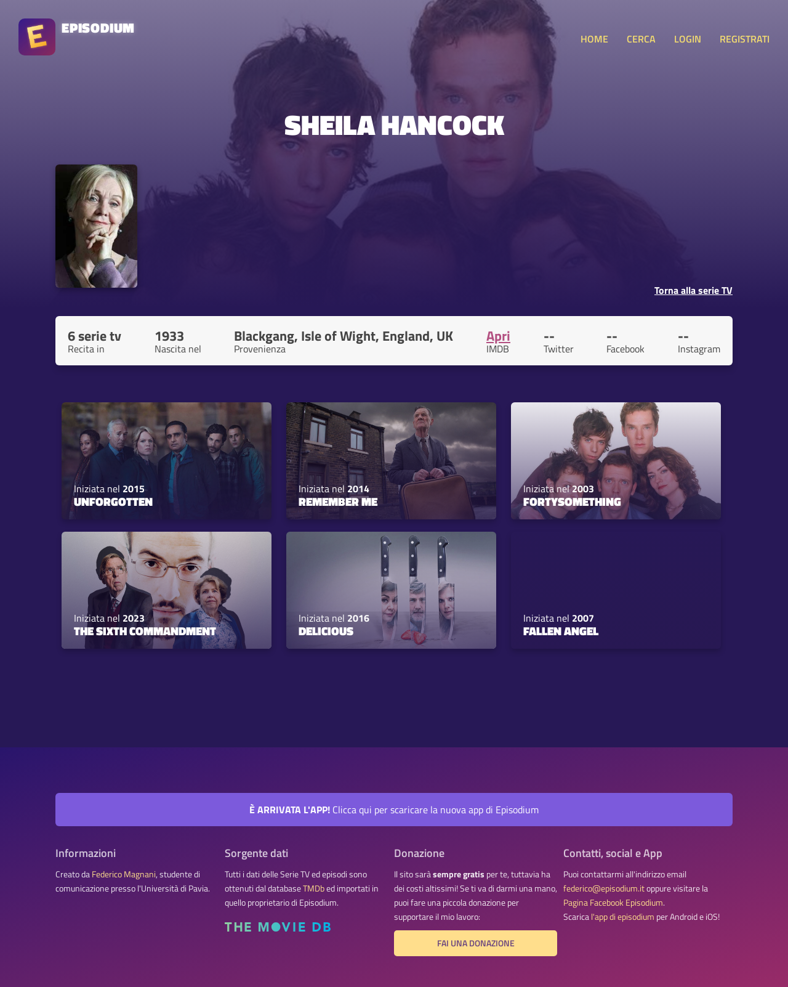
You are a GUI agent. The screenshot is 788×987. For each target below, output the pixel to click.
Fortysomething (572, 501)
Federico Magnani (124, 874)
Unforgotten (113, 501)
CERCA (641, 38)
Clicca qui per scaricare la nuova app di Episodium (394, 809)
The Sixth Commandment (145, 630)
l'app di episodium (622, 917)
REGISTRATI (745, 38)
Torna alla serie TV (693, 290)
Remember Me (338, 501)
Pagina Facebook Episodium (613, 902)
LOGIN (687, 38)
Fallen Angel (560, 630)
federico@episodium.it (604, 888)
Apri (498, 335)
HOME (594, 38)
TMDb (313, 888)
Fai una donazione (476, 943)
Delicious (326, 630)
